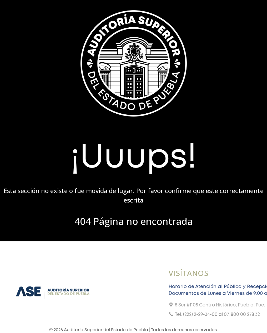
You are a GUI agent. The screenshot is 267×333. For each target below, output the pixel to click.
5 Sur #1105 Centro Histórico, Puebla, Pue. (220, 305)
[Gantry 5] (134, 63)
